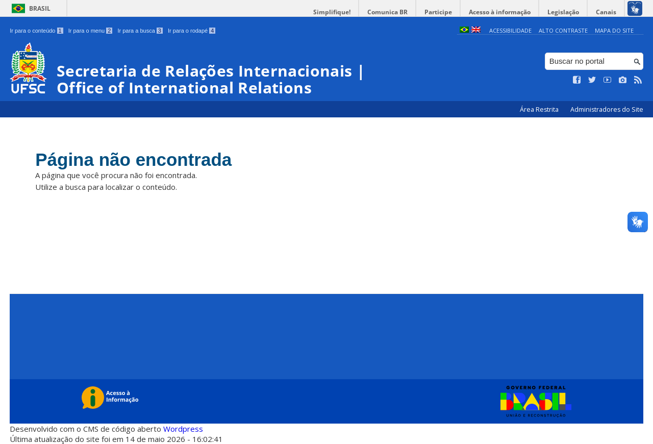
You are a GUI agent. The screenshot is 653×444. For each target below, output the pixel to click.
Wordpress (183, 429)
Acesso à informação (500, 12)
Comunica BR (387, 12)
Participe (438, 12)
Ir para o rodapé (191, 31)
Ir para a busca (140, 31)
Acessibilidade (510, 30)
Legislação (563, 12)
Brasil (40, 8)
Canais (606, 12)
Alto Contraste (563, 30)
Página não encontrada (133, 159)
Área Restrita (540, 109)
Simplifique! (331, 12)
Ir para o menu (90, 31)
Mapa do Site (614, 30)
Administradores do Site (606, 109)
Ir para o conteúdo (36, 31)
